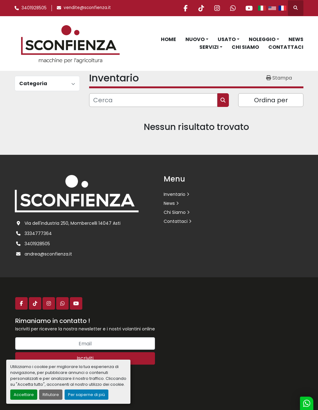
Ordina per (271, 100)
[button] (196, 39)
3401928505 (34, 8)
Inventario (174, 194)
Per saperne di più (86, 394)
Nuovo (195, 39)
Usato (227, 39)
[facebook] (185, 8)
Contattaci (285, 47)
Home (168, 39)
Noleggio (262, 39)
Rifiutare (51, 394)
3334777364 (38, 233)
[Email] (85, 343)
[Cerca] (153, 100)
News (295, 39)
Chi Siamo (245, 47)
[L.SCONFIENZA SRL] (77, 193)
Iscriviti (85, 358)
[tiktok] (201, 8)
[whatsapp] (233, 8)
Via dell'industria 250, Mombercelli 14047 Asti (72, 223)
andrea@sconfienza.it (48, 254)
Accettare (24, 394)
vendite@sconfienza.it (87, 8)
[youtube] (249, 8)
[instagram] (217, 8)
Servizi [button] (209, 47)
